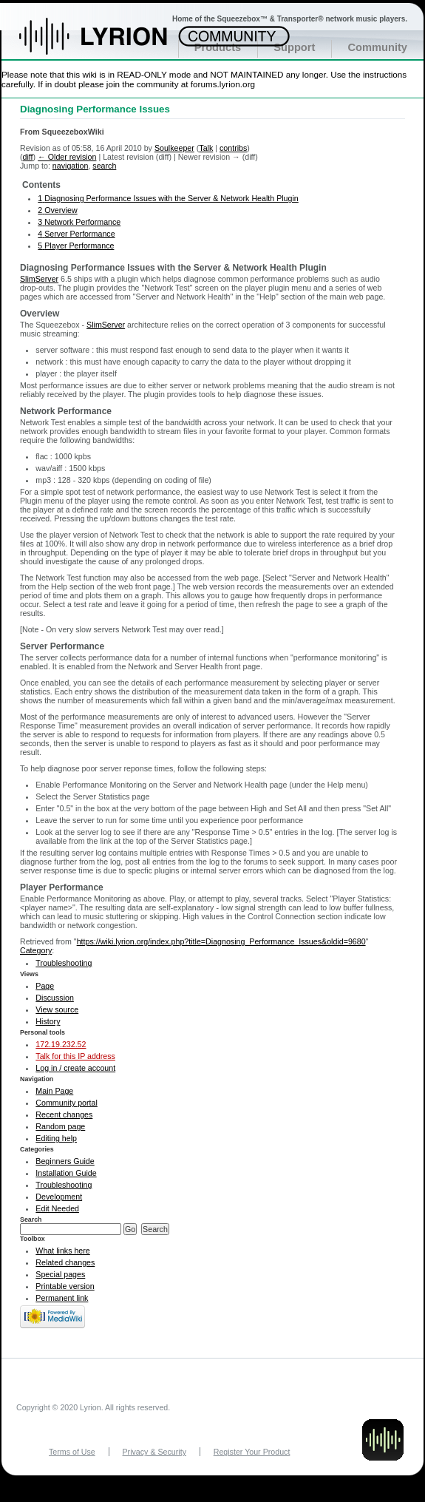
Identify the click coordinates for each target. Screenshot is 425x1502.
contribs (233, 147)
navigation (70, 165)
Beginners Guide (64, 1161)
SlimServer (39, 278)
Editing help (56, 1138)
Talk (206, 147)
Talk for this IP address (75, 1056)
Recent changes (63, 1114)
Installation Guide (65, 1172)
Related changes (65, 1262)
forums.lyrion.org (223, 84)
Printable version (64, 1286)
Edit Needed (57, 1208)
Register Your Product (252, 1451)
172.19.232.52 (60, 1044)
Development (58, 1196)
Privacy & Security (154, 1451)
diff (28, 156)
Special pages (60, 1274)
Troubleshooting (63, 962)
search (104, 165)
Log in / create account (75, 1067)
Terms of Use (72, 1451)
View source (56, 1009)
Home (109, 44)
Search (31, 1219)
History (47, 1021)
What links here (62, 1250)
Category (36, 950)
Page (44, 985)
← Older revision (67, 156)
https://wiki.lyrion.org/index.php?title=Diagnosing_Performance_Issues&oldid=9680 (221, 941)
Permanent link (61, 1297)
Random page (60, 1126)
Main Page (54, 1090)
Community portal (66, 1102)
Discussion (54, 997)
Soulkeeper (174, 147)
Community (377, 47)
